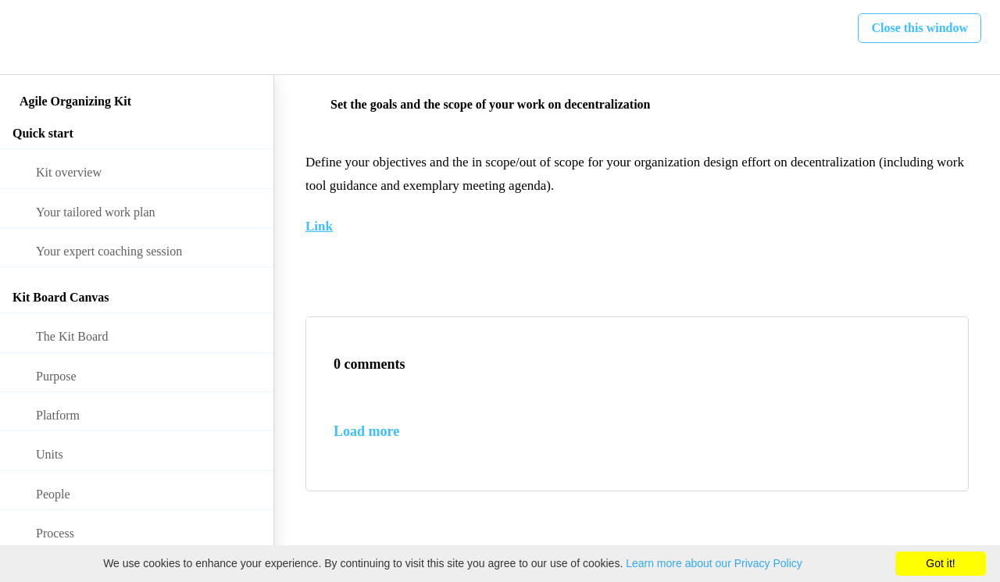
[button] (29, 37)
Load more (366, 431)
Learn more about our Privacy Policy (714, 563)
